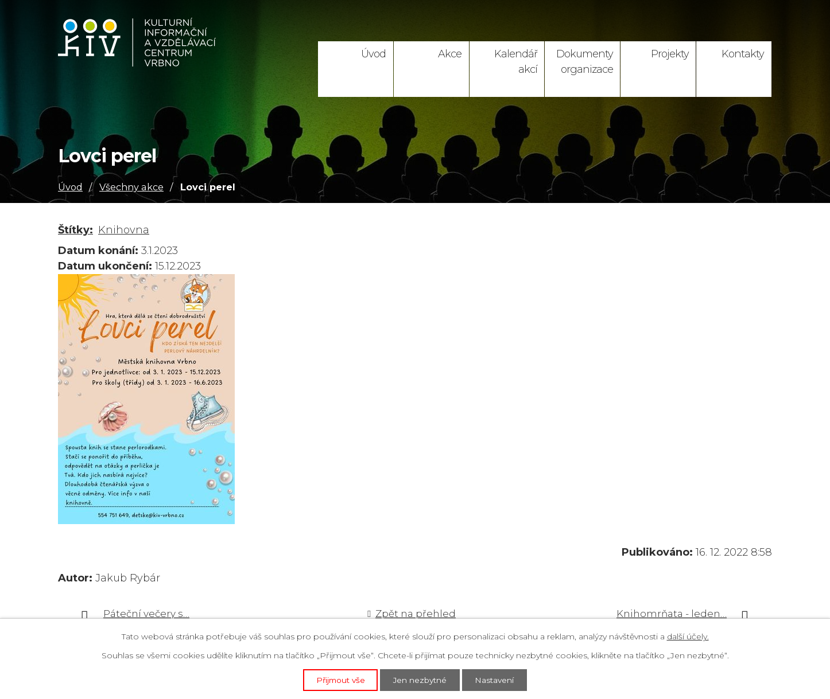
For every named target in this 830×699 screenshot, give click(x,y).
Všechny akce (131, 187)
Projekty (670, 54)
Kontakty (743, 54)
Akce (449, 54)
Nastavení (497, 679)
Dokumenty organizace (584, 62)
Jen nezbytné (420, 679)
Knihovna (123, 230)
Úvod (373, 54)
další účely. (688, 636)
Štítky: (75, 230)
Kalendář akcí (515, 62)
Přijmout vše (338, 679)
